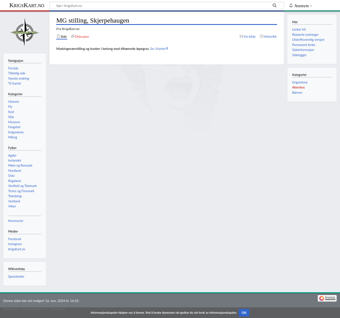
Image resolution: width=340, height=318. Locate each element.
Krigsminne (299, 82)
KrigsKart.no (26, 5)
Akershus (298, 87)
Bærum (297, 92)
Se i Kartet (157, 49)
